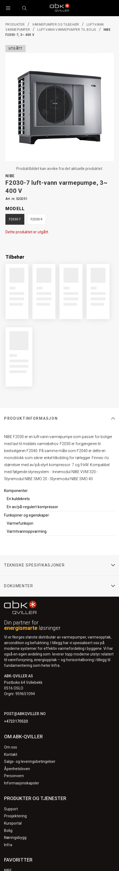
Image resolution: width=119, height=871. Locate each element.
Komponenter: (16, 491)
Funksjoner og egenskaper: (27, 515)
